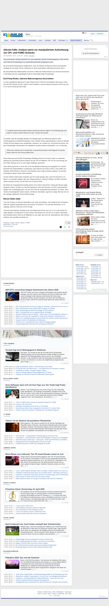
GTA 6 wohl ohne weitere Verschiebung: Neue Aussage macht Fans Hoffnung (89, 231)
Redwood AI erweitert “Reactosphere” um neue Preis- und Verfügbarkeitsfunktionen (41, 576)
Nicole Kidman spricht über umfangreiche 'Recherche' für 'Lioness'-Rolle (38, 408)
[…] (22, 301)
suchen (98, 255)
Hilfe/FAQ (61, 594)
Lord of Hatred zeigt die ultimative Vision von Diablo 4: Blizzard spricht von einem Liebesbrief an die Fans (48, 471)
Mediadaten (60, 592)
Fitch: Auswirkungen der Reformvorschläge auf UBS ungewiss (35, 310)
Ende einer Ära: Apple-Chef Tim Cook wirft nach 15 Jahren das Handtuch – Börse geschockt (90, 97)
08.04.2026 (94, 274)
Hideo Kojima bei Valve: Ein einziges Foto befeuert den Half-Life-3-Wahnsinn (39, 478)
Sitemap (40, 592)
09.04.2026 (94, 272)
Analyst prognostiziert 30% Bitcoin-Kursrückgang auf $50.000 (34, 324)
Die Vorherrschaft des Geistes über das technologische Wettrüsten (36, 545)
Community (32, 40)
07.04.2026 (94, 275)
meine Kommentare (91, 291)
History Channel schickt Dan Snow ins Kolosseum (31, 513)
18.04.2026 (80, 280)
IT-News (7, 414)
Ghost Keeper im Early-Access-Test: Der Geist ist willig (32, 476)
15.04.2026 (80, 285)
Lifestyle (48, 40)
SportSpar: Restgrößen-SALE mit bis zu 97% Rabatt (32, 406)
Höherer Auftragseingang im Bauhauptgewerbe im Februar (34, 372)
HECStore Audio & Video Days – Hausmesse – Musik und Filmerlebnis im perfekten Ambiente (44, 440)
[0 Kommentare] (8, 226)
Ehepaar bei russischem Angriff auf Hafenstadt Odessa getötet (35, 374)
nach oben (102, 596)
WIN (54, 40)
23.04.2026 (80, 268)
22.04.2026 (80, 270)
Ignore (100, 291)
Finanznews (8, 283)
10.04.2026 (94, 270)
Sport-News (8, 518)
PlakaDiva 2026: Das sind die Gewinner (22, 558)
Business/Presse (10, 551)
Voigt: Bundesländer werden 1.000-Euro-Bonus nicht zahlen (34, 366)
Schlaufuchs (22, 40)
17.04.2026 (80, 281)
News (6, 40)
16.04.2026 (80, 283)
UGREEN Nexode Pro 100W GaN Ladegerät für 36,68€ (33, 443)
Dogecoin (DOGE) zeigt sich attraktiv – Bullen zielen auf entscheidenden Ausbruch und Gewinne (45, 314)
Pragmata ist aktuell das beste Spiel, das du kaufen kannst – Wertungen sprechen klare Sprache (45, 473)
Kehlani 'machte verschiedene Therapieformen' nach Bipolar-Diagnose (37, 410)
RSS (70, 594)
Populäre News (96, 281)
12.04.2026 (94, 266)
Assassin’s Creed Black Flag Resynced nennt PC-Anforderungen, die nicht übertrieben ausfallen (45, 475)
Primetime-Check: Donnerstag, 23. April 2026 (24, 489)
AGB (53, 592)
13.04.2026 (80, 289)
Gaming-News (9, 448)
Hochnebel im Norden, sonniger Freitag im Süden (31, 370)
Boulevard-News (10, 378)
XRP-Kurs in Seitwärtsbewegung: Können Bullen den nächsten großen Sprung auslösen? (43, 318)
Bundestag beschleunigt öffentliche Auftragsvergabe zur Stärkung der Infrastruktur (89, 115)
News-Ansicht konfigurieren (99, 289)
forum (105, 56)
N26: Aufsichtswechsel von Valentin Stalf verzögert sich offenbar (35, 308)
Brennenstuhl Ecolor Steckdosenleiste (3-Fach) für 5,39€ (33, 441)
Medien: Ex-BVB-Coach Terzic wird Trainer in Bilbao (32, 543)
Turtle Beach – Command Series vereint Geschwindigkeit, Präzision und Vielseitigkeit (42, 438)
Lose (40, 40)
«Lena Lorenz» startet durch (24, 506)
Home (39, 594)
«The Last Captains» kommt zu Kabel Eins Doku (31, 511)
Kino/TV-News (9, 483)
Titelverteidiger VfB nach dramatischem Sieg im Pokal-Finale (34, 539)
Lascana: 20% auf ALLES (24, 404)
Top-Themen (8, 343)
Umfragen (63, 40)
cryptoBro (31, 56)
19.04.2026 (80, 278)
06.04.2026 (94, 277)
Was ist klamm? (76, 40)
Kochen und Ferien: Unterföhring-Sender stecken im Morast (89, 175)
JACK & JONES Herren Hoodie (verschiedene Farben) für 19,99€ (36, 402)
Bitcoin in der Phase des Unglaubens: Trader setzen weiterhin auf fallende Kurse (40, 316)
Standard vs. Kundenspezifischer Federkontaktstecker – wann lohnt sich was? (39, 578)
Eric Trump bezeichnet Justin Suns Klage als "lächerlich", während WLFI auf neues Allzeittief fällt (45, 306)
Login (92, 33)
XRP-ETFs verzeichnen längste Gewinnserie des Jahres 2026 (31, 290)
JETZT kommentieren (90, 53)
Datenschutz (47, 592)
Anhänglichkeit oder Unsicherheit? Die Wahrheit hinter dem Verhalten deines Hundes (42, 582)
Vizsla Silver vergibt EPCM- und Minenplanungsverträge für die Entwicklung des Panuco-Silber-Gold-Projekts (49, 574)
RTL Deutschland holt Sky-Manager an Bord (29, 510)
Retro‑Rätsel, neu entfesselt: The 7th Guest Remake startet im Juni (34, 454)
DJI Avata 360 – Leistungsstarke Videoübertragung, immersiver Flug (36, 436)
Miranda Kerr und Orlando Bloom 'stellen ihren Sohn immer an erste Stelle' (89, 194)
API (66, 594)
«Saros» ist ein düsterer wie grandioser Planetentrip (28, 421)
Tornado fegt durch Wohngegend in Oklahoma (25, 350)
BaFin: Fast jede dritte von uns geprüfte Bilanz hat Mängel (33, 312)
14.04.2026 (80, 287)
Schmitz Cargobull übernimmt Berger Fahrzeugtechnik (32, 580)
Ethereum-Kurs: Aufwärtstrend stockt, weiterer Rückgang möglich (36, 322)
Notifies (105, 291)
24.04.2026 (80, 266)
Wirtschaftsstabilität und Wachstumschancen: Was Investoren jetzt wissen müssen (90, 134)
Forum (13, 40)
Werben (86, 40)
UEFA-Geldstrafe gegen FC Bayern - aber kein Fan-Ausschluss (35, 541)
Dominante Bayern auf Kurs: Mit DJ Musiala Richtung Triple (34, 547)
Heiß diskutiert (95, 283)
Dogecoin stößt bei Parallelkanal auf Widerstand (30, 320)
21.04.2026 (80, 272)
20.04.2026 (80, 274)
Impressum (68, 592)
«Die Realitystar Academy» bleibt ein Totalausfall (31, 508)
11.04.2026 (94, 268)
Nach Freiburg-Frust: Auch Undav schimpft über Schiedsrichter (33, 524)
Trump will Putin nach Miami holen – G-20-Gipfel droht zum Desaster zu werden (40, 368)
